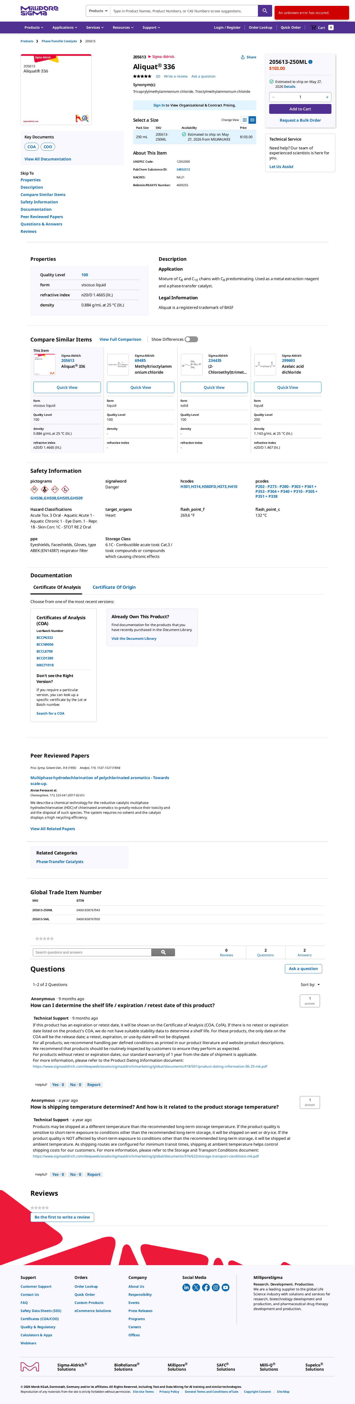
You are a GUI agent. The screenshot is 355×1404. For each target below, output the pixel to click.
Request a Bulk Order (300, 120)
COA (31, 146)
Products (27, 41)
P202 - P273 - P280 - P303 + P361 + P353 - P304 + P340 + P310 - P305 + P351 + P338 (286, 491)
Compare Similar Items (43, 194)
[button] (227, 27)
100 (84, 274)
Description (32, 187)
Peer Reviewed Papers (42, 216)
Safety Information (39, 202)
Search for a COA (50, 713)
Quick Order (291, 27)
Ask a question (303, 968)
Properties (31, 180)
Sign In (159, 105)
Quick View (67, 387)
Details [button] (289, 86)
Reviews (29, 231)
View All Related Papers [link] (52, 828)
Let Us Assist (281, 166)
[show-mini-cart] (322, 27)
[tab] (31, 41)
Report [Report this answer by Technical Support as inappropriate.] (94, 1084)
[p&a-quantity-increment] (327, 97)
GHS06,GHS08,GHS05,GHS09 (56, 498)
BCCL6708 (45, 651)
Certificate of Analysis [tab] (57, 587)
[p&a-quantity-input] (300, 97)
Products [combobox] (96, 10)
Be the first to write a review (64, 1218)
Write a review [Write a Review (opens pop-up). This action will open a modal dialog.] (176, 76)
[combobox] (179, 11)
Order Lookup (260, 27)
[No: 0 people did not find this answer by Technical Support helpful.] (76, 1085)
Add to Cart (300, 109)
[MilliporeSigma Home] (39, 11)
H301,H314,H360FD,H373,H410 (208, 486)
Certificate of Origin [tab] (114, 587)
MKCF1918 (45, 665)
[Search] (265, 11)
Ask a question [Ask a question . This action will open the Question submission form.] (203, 76)
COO (48, 146)
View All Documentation (48, 159)
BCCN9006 (45, 644)
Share (248, 57)
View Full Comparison (120, 339)
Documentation (36, 209)
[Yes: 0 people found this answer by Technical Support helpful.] (58, 1085)
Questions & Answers (41, 224)
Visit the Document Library (134, 638)
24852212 (183, 169)
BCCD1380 (45, 658)
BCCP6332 (45, 637)
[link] (44, 938)
